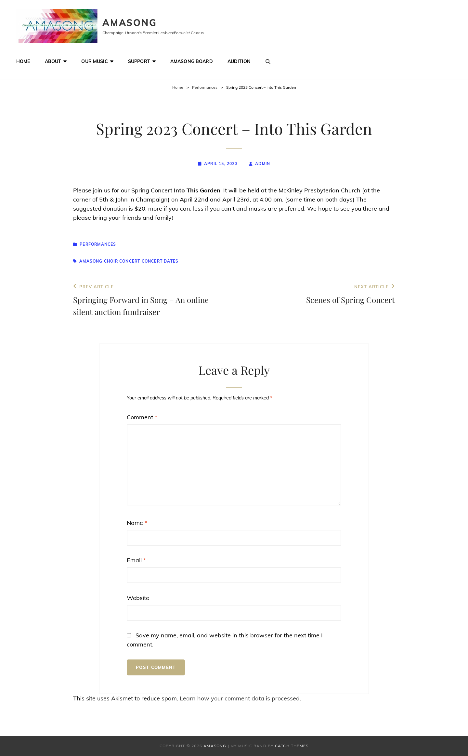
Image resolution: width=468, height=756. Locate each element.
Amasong (129, 22)
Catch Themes (291, 745)
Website (138, 598)
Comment (142, 417)
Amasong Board (191, 61)
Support (139, 61)
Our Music (94, 61)
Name (137, 523)
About (53, 61)
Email (136, 560)
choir (111, 261)
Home (23, 61)
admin (262, 163)
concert (129, 261)
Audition (239, 61)
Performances (204, 87)
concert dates (160, 261)
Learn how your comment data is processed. (240, 698)
